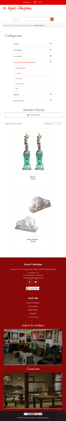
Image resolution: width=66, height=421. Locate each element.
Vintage (16, 44)
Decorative (17, 56)
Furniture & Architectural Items (21, 25)
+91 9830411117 (33, 273)
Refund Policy (33, 310)
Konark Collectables (33, 264)
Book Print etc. (18, 101)
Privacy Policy (33, 306)
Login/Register (27, 2)
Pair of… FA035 (33, 177)
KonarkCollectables (29, 418)
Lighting (16, 94)
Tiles (17, 89)
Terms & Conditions (33, 303)
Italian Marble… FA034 (33, 240)
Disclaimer (33, 313)
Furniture (18, 73)
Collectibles (17, 50)
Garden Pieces (21, 68)
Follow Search (33, 115)
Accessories (20, 84)
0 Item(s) (38, 2)
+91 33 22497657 (29, 275)
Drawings (19, 78)
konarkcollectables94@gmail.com (33, 278)
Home (6, 25)
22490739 (39, 275)
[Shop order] (52, 123)
